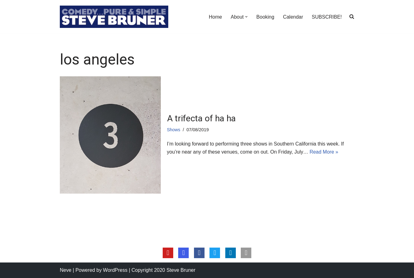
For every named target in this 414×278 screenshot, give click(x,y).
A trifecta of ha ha (201, 118)
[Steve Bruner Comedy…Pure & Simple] (114, 17)
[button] (246, 17)
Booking (265, 17)
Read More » (324, 152)
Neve (65, 270)
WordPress (115, 270)
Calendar (293, 17)
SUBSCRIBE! (327, 17)
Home (215, 17)
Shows (173, 129)
